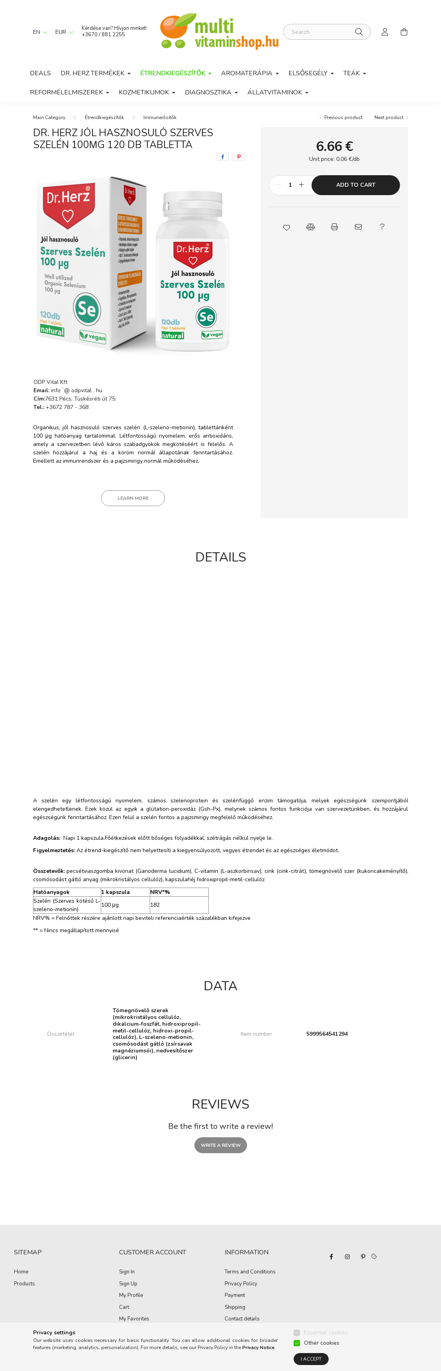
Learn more (133, 498)
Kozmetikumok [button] (145, 92)
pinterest (363, 1257)
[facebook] (223, 157)
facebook (331, 1257)
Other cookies (321, 1343)
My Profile (131, 1296)
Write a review (221, 1145)
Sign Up (128, 1284)
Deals (40, 73)
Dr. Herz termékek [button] (93, 73)
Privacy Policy (241, 1284)
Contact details (242, 1319)
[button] (287, 227)
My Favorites (134, 1319)
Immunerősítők (159, 117)
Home (21, 1272)
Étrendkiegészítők (104, 117)
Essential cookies (326, 1332)
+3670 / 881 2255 (103, 34)
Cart (124, 1308)
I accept (311, 1359)
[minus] (279, 185)
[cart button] (404, 32)
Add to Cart (356, 185)
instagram (347, 1257)
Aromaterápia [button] (247, 73)
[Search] (327, 32)
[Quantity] (290, 185)
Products (24, 1284)
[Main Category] (49, 117)
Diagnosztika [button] (209, 92)
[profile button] (385, 32)
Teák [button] (352, 73)
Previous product (343, 117)
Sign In (127, 1272)
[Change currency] (62, 32)
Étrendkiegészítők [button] (173, 73)
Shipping (235, 1308)
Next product (389, 117)
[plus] (301, 185)
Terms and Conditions (250, 1272)
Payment (235, 1296)
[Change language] (38, 32)
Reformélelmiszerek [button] (67, 92)
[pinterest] (239, 157)
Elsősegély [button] (308, 73)
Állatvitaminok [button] (275, 92)
